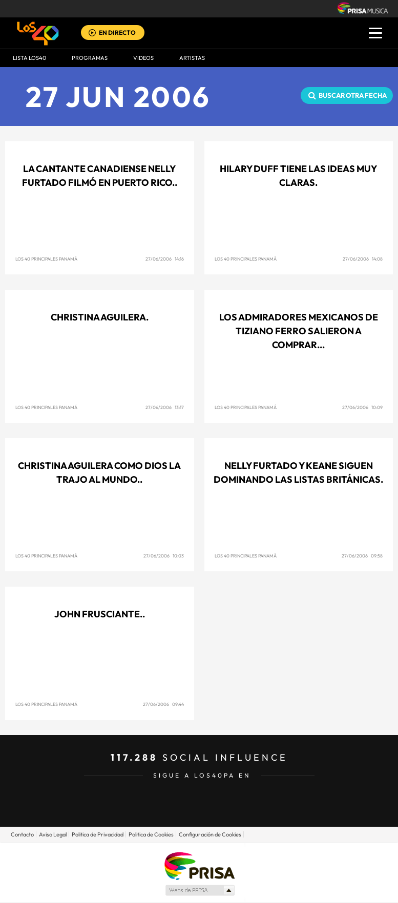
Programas (90, 57)
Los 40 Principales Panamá (46, 259)
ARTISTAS (192, 57)
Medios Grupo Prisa (199, 890)
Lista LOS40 (29, 57)
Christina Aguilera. (100, 317)
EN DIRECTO (117, 32)
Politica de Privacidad (97, 834)
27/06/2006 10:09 (362, 407)
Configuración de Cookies (210, 834)
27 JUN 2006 (118, 96)
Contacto (22, 834)
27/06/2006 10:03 (163, 555)
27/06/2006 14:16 (164, 259)
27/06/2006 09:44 (163, 704)
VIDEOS (143, 57)
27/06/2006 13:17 (164, 407)
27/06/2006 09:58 (362, 555)
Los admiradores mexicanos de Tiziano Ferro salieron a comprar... (298, 331)
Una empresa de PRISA (199, 865)
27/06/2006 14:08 (363, 259)
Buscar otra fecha (353, 95)
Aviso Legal (53, 834)
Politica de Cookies (151, 834)
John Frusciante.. (99, 614)
